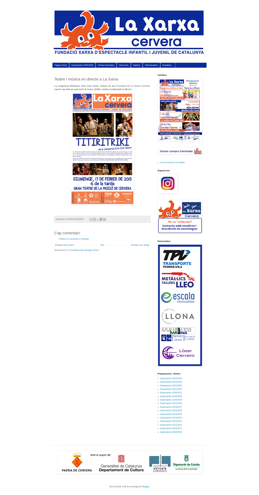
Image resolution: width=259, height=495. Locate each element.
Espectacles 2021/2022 (171, 389)
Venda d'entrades (106, 65)
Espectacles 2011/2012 (171, 425)
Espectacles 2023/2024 (171, 382)
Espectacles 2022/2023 (171, 385)
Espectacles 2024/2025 (171, 378)
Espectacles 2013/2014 (171, 417)
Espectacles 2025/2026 (82, 65)
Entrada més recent (64, 245)
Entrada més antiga (140, 245)
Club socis (123, 65)
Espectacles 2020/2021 (171, 392)
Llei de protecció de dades (172, 162)
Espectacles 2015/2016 (171, 410)
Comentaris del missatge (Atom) (84, 250)
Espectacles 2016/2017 (171, 407)
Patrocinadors (151, 65)
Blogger (146, 486)
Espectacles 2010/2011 (171, 428)
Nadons (136, 65)
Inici (102, 245)
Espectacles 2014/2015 (171, 414)
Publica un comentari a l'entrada (74, 239)
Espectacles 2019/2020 (171, 396)
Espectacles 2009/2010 (171, 432)
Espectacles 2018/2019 (171, 400)
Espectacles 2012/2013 (171, 421)
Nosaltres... (167, 65)
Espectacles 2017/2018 (171, 403)
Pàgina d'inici (61, 65)
